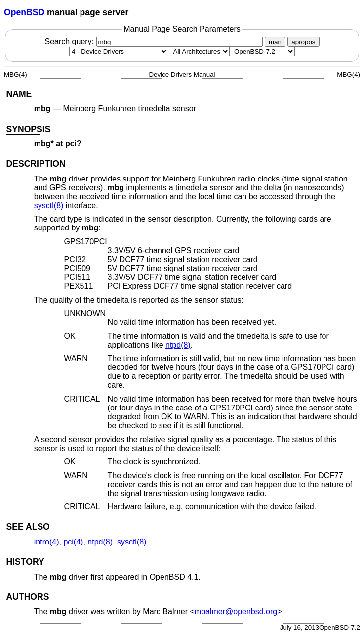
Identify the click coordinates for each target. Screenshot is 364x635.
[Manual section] (118, 51)
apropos (303, 41)
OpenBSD (24, 12)
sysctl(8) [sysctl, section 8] (49, 205)
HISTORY (25, 562)
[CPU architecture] (200, 51)
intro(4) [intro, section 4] (46, 542)
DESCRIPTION (35, 164)
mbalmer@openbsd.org (236, 611)
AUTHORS (27, 597)
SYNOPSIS (28, 129)
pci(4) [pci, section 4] (73, 542)
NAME (19, 94)
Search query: (154, 41)
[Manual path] (263, 51)
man (275, 41)
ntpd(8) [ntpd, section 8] (178, 345)
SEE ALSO (27, 527)
